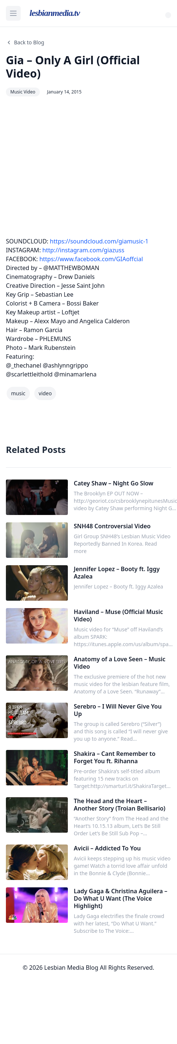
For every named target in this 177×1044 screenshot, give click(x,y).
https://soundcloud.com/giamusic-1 (99, 241)
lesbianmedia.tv (55, 13)
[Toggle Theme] (168, 15)
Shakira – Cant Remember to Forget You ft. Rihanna (115, 757)
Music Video (22, 92)
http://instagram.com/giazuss (83, 250)
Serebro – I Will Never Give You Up (118, 710)
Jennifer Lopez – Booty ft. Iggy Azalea (117, 572)
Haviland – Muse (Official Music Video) (118, 615)
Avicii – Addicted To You (107, 848)
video (45, 393)
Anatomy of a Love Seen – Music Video (120, 662)
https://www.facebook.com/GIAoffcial (91, 259)
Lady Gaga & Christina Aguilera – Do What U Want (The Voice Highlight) (120, 898)
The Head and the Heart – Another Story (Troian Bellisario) (120, 804)
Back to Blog (25, 42)
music (18, 393)
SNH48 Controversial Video (112, 526)
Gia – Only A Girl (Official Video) (73, 66)
